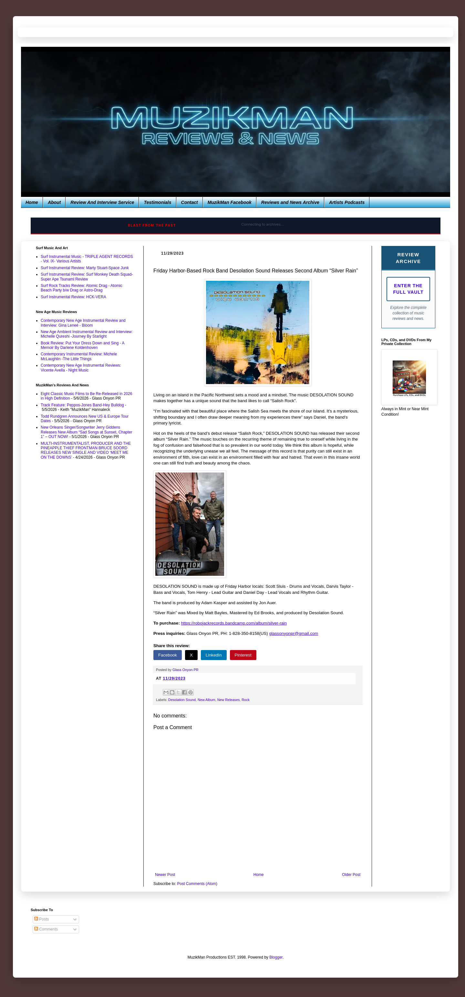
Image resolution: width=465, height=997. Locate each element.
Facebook (167, 655)
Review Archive (408, 258)
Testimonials (157, 202)
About (54, 202)
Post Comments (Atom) (197, 883)
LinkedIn (214, 655)
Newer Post (165, 874)
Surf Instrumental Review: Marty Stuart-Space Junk (85, 268)
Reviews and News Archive (290, 202)
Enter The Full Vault (408, 289)
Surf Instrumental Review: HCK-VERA (73, 297)
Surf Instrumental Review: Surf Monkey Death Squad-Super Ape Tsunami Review (87, 276)
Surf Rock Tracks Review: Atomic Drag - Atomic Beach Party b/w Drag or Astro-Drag (81, 287)
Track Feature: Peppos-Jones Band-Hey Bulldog (82, 405)
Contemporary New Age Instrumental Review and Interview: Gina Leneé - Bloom (83, 322)
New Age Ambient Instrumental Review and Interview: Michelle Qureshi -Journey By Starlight (87, 334)
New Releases (228, 700)
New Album (206, 700)
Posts (41, 919)
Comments (46, 929)
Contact (189, 202)
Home (32, 202)
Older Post (351, 874)
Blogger (276, 957)
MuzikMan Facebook (230, 202)
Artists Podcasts (347, 202)
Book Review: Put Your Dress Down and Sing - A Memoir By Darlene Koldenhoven (82, 345)
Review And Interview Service (102, 202)
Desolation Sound (182, 700)
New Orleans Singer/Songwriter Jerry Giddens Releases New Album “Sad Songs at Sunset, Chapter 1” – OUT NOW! (86, 432)
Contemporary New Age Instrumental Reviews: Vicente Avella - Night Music (81, 367)
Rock (246, 700)
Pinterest (243, 655)
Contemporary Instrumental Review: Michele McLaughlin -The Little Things (79, 356)
